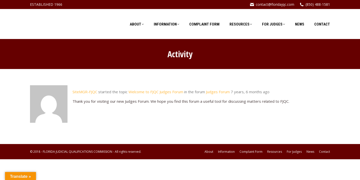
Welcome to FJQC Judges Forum (155, 91)
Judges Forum (218, 91)
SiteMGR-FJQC (84, 91)
